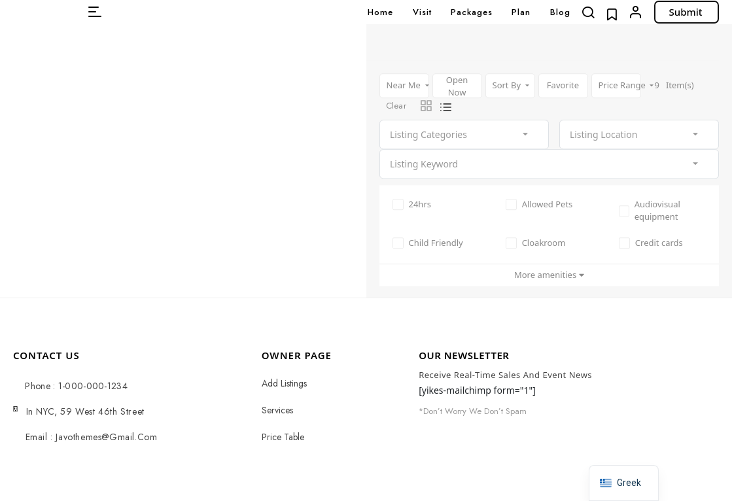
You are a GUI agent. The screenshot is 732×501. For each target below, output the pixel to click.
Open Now (457, 86)
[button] (94, 11)
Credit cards (651, 243)
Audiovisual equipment (649, 210)
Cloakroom (536, 243)
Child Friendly (427, 243)
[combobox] (464, 134)
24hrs (412, 204)
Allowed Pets (539, 204)
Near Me (405, 85)
